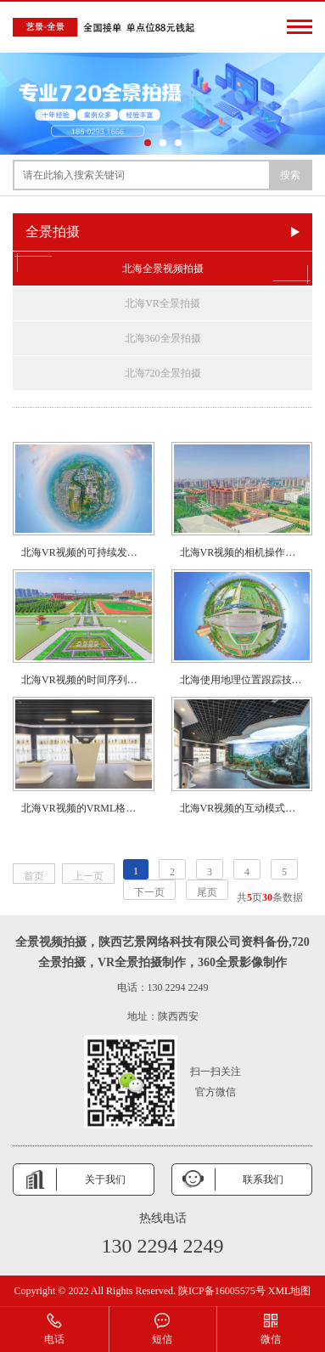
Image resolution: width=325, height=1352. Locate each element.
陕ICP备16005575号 (222, 1291)
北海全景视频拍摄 (162, 268)
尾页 (207, 892)
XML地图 (289, 1291)
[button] (147, 142)
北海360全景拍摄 (163, 338)
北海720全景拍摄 (163, 373)
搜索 (290, 175)
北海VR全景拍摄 (162, 303)
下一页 (149, 892)
